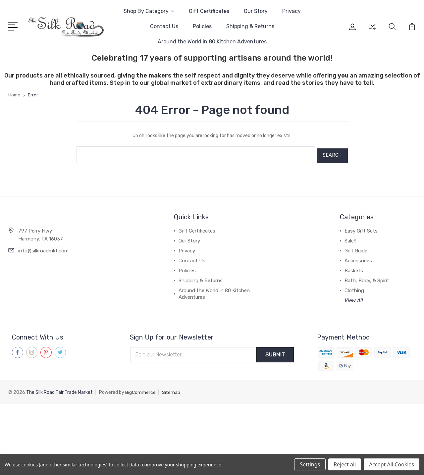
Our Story (256, 11)
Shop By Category (149, 11)
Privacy (291, 11)
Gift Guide (355, 249)
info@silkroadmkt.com (43, 248)
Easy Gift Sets (361, 229)
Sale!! (350, 239)
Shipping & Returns (250, 26)
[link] (212, 414)
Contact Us (164, 26)
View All (353, 298)
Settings (310, 464)
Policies (202, 26)
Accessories (358, 259)
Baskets (353, 269)
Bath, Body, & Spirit (366, 279)
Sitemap (171, 391)
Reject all (345, 464)
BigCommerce (140, 391)
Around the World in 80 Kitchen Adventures (212, 41)
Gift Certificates (209, 11)
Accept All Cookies (391, 464)
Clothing (354, 288)
